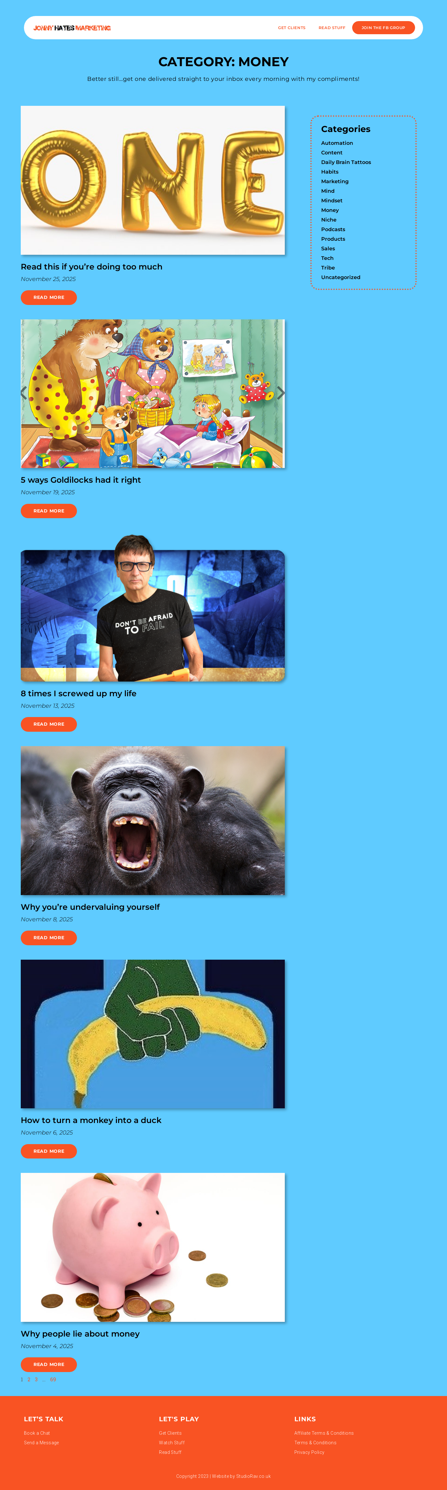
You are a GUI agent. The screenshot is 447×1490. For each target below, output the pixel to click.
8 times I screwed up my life (79, 693)
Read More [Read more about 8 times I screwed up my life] (49, 724)
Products (333, 239)
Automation (337, 143)
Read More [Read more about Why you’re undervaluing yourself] (49, 937)
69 (53, 1379)
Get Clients (292, 27)
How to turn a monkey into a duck (91, 1120)
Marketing (335, 181)
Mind (328, 191)
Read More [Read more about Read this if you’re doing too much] (49, 297)
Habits (329, 172)
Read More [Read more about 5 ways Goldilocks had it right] (49, 511)
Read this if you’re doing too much (92, 266)
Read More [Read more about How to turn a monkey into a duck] (49, 1151)
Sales (328, 249)
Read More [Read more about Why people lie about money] (49, 1364)
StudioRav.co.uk (253, 1476)
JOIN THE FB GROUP (383, 27)
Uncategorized (340, 277)
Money (330, 210)
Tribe (328, 268)
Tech (327, 258)
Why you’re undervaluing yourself (90, 907)
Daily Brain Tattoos (346, 162)
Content (332, 153)
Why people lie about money (80, 1333)
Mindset (332, 201)
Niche (329, 220)
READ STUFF (332, 27)
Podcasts (333, 229)
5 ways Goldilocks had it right (81, 480)
